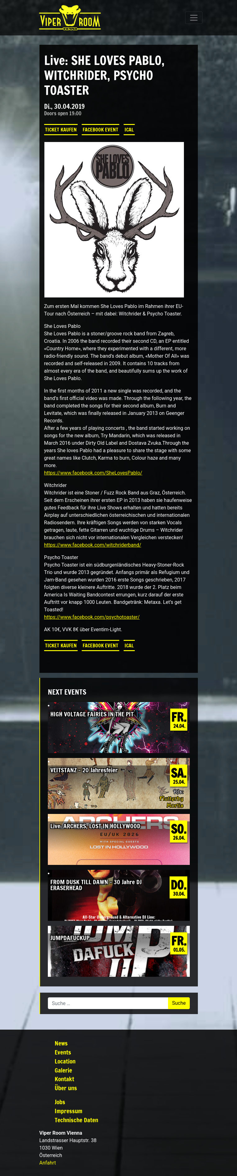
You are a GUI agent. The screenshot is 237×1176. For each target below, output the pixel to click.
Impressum (68, 1111)
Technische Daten (76, 1120)
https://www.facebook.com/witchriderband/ (92, 545)
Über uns (66, 1088)
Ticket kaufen (61, 129)
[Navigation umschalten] (194, 17)
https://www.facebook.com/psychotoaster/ (92, 617)
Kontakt (64, 1079)
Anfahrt (47, 1163)
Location (65, 1061)
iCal (129, 129)
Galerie (63, 1070)
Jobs (60, 1102)
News (61, 1043)
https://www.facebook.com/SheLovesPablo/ (93, 473)
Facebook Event (100, 129)
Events (63, 1052)
